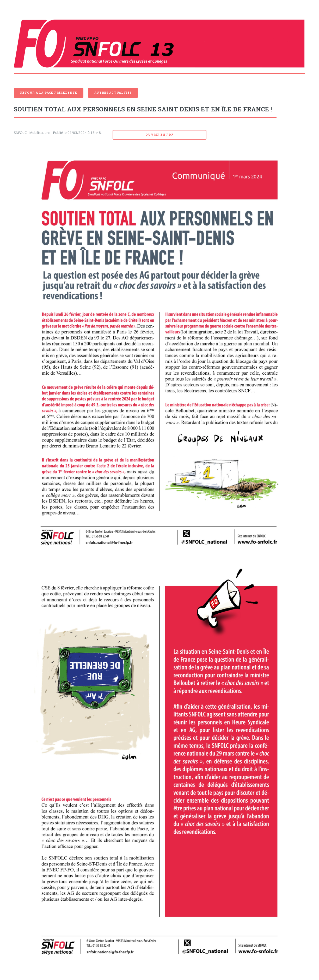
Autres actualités (113, 92)
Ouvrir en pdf (159, 134)
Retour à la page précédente (48, 92)
